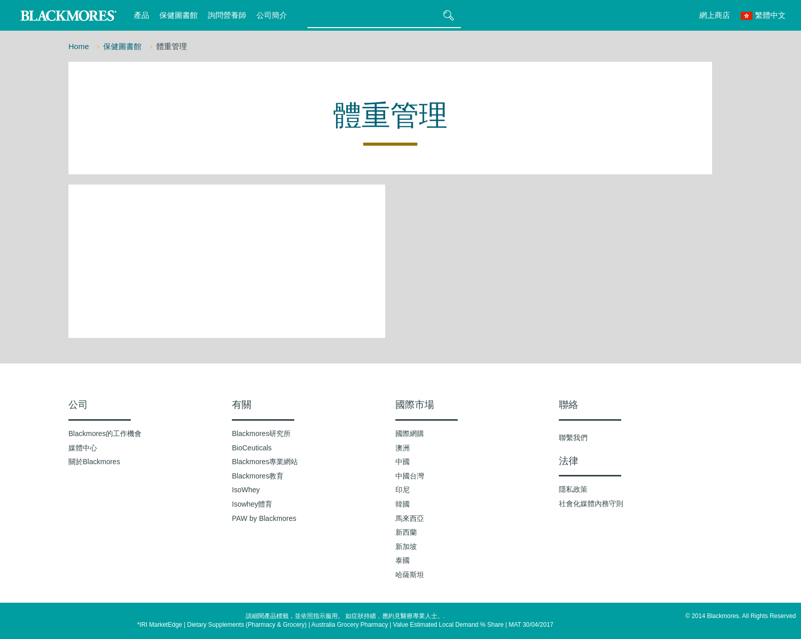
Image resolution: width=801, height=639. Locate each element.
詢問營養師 (227, 15)
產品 (141, 15)
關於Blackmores (94, 462)
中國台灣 (409, 476)
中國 (402, 462)
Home (79, 46)
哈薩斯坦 (409, 574)
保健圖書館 (178, 15)
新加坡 (406, 546)
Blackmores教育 (258, 476)
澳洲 (402, 448)
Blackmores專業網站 (265, 462)
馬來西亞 (409, 518)
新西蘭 (406, 532)
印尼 (402, 490)
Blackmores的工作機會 (105, 433)
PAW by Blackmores (264, 518)
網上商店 (714, 15)
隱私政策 (573, 489)
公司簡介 (271, 15)
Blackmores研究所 (261, 433)
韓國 (402, 504)
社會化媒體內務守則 (591, 503)
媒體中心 (82, 448)
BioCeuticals (252, 448)
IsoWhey (246, 490)
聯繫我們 (573, 437)
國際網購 (409, 433)
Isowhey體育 (252, 504)
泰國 (402, 560)
